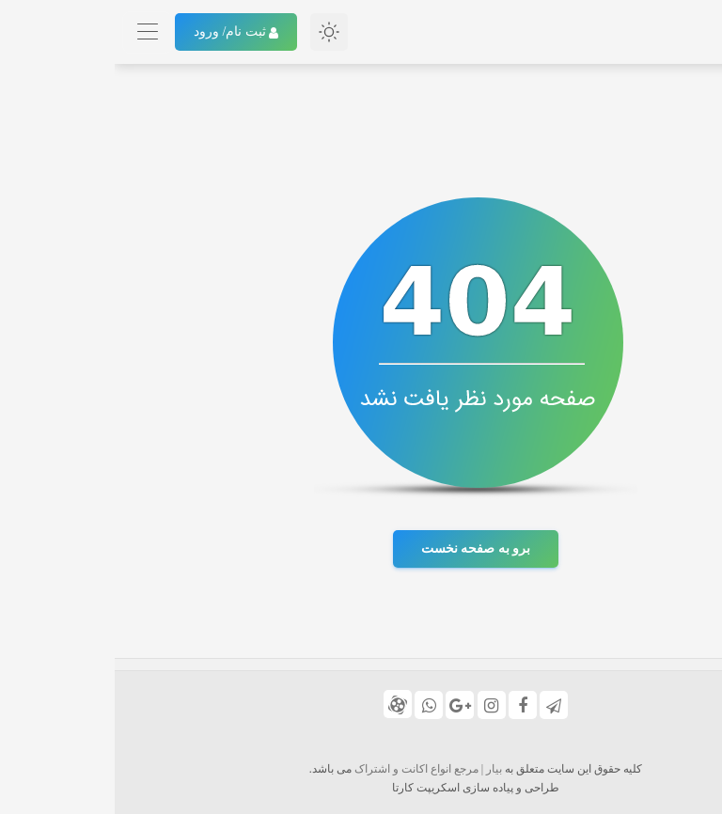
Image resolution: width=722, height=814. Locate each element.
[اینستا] (377, 705)
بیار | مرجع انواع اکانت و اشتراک (313, 768)
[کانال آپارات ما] (283, 704)
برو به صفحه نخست (361, 548)
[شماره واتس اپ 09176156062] (314, 705)
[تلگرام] (439, 705)
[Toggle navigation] (32, 32)
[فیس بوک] (408, 705)
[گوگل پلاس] (345, 705)
